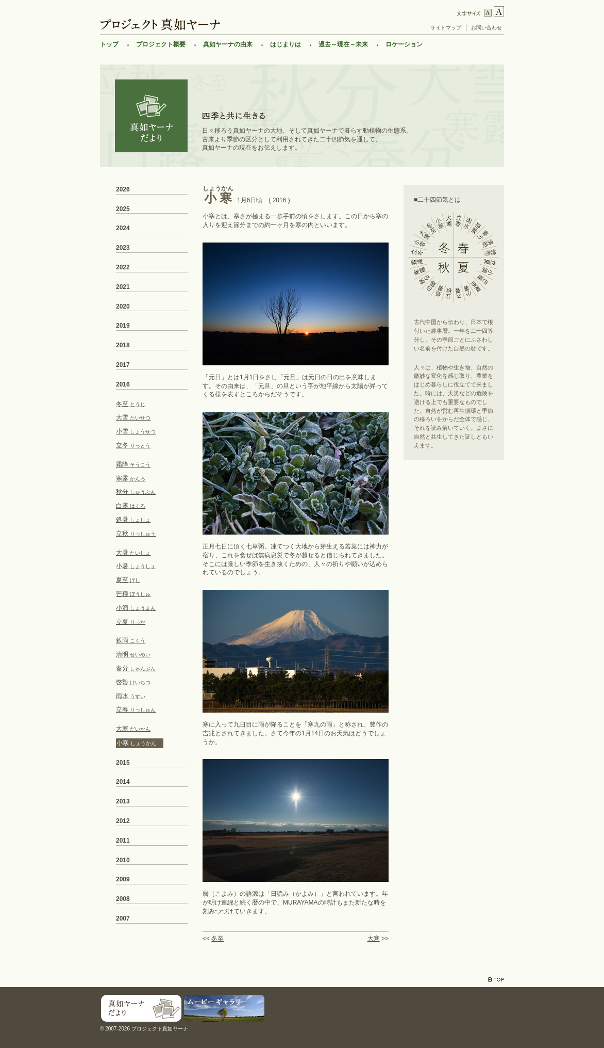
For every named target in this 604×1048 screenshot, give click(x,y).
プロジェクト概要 (161, 44)
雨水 (130, 696)
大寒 (373, 938)
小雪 (136, 431)
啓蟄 (133, 682)
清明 (133, 654)
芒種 (133, 594)
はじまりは (285, 44)
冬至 (217, 938)
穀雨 (130, 640)
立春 (136, 709)
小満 (136, 607)
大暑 (133, 552)
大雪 (133, 417)
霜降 (133, 464)
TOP (496, 979)
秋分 (136, 491)
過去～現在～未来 (343, 44)
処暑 (133, 519)
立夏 (130, 621)
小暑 (136, 566)
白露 (130, 505)
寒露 (130, 478)
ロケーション (404, 44)
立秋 (136, 533)
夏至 (128, 580)
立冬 (133, 445)
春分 (136, 668)
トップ (109, 44)
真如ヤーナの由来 (228, 44)
